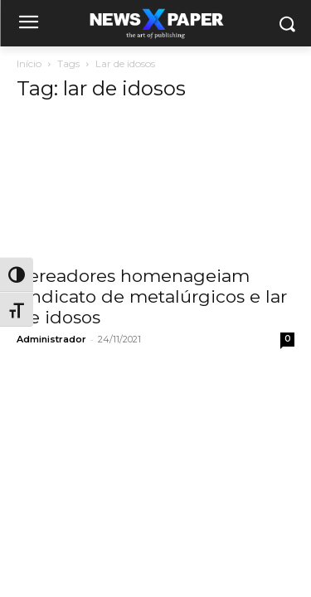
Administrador (51, 339)
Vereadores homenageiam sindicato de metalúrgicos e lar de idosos (152, 296)
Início (29, 63)
